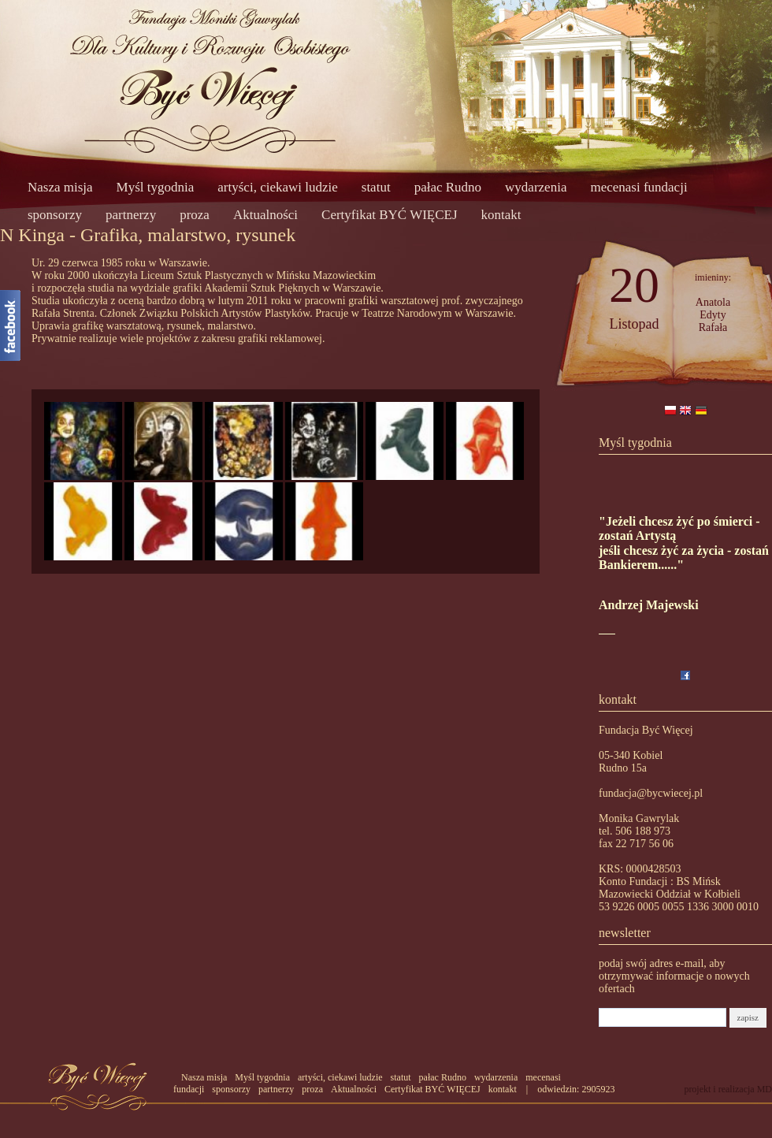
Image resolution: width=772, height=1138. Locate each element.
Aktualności (265, 214)
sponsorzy (55, 214)
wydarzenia (535, 187)
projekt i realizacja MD (728, 1089)
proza (195, 214)
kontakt (501, 214)
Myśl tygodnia (156, 187)
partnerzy (131, 214)
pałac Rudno (447, 187)
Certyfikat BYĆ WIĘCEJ (389, 214)
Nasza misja (60, 187)
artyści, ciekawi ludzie (277, 187)
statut (376, 187)
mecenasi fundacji (638, 187)
